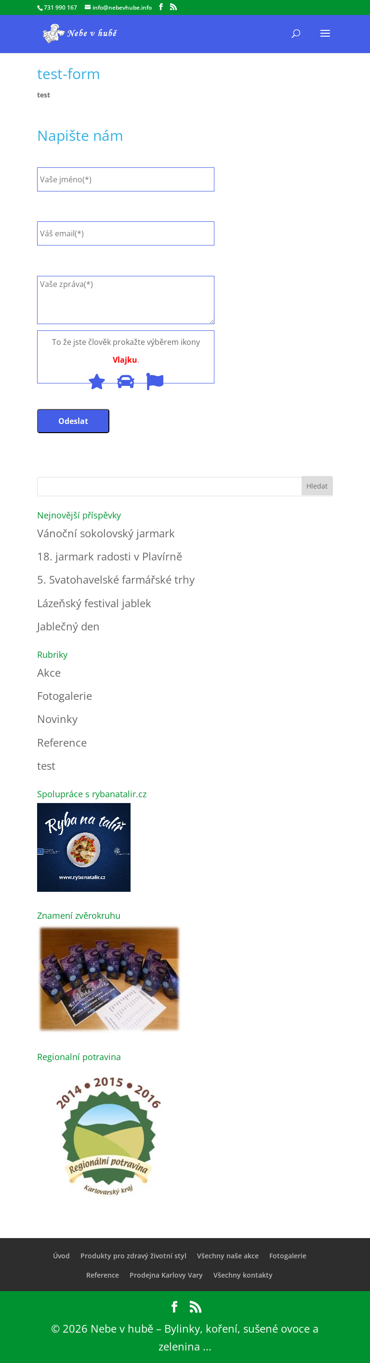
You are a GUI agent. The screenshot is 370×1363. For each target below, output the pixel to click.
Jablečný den (68, 626)
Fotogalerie (64, 695)
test (43, 94)
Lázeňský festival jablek (94, 603)
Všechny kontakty (243, 1275)
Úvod (61, 1255)
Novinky (57, 718)
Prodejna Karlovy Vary (166, 1275)
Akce (49, 672)
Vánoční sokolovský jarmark (106, 533)
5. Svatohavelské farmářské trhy (116, 579)
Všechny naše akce (228, 1255)
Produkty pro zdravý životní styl (133, 1255)
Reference (62, 742)
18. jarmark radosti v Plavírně (109, 556)
